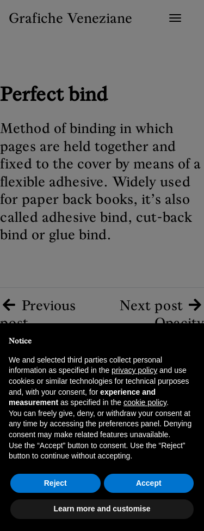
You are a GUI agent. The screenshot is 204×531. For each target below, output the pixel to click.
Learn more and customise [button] (101, 508)
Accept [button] (149, 483)
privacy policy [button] (134, 370)
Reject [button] (55, 483)
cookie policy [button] (144, 402)
